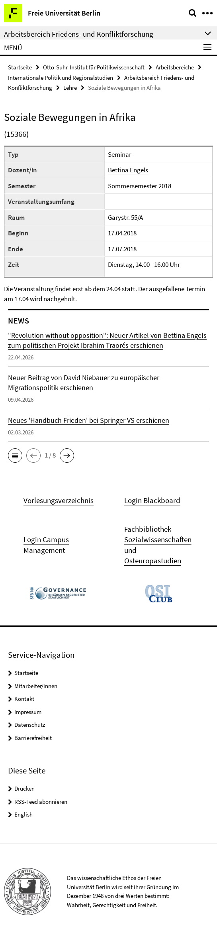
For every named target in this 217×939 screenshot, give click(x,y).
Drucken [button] (24, 788)
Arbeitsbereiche (175, 67)
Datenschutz (29, 724)
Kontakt (24, 698)
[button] (15, 456)
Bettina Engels (128, 170)
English (23, 814)
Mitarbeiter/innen (35, 686)
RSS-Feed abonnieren (40, 801)
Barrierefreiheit (33, 738)
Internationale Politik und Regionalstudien (60, 77)
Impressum (27, 712)
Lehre (70, 87)
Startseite (20, 67)
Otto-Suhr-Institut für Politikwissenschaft (94, 67)
